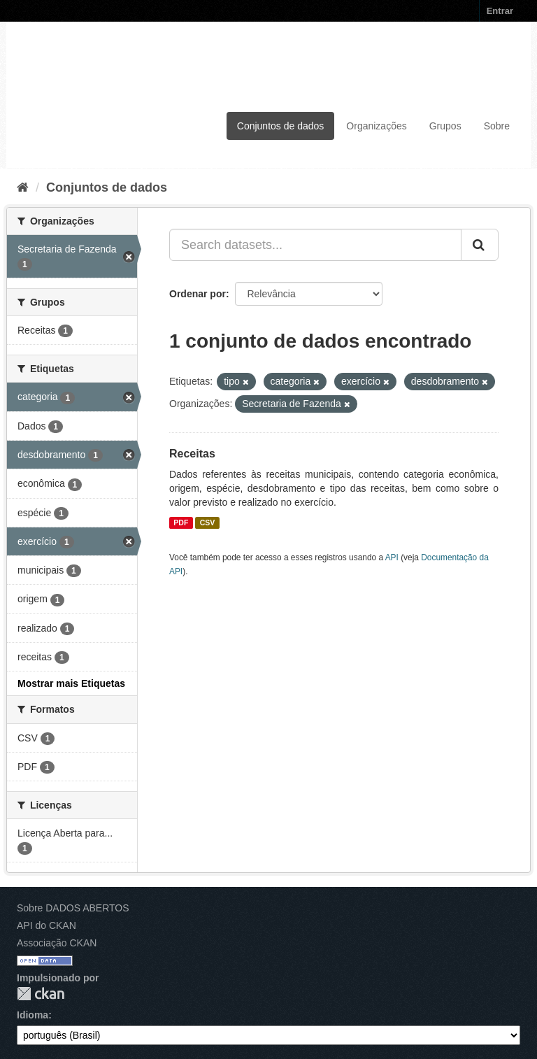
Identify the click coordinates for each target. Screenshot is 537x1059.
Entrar (500, 11)
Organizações (376, 126)
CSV (207, 522)
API (392, 557)
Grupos (445, 126)
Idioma (32, 1015)
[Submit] (480, 245)
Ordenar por (197, 293)
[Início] (23, 187)
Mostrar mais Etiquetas (71, 683)
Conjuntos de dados (280, 126)
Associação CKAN (56, 942)
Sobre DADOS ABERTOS (73, 908)
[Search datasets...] (315, 245)
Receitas (192, 454)
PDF (180, 522)
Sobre (497, 126)
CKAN (40, 993)
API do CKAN (46, 925)
